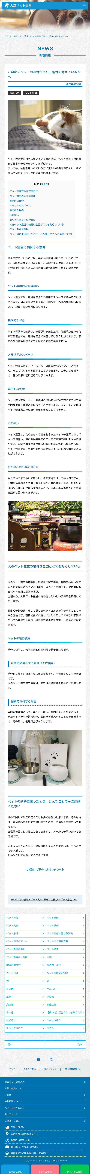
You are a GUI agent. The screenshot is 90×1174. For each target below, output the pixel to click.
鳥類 (8, 997)
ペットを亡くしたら (14, 1108)
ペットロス (12, 973)
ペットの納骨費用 (18, 229)
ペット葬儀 (12, 918)
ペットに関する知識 (57, 973)
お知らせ (11, 1020)
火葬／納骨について (14, 1088)
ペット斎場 (12, 933)
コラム (50, 1028)
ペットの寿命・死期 (17, 957)
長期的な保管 (16, 201)
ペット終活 (53, 949)
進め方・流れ (54, 965)
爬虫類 (9, 1004)
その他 (9, 1012)
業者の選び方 (13, 965)
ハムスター (53, 989)
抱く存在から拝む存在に (22, 220)
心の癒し (14, 215)
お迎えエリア (11, 1114)
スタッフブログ (14, 1028)
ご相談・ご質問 (12, 1121)
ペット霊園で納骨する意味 (23, 191)
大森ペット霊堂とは (14, 1082)
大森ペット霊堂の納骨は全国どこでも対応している (36, 224)
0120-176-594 (17, 1127)
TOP (6, 36)
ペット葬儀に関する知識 (60, 933)
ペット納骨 (53, 925)
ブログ (12, 1069)
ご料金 (8, 1095)
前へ (10, 1044)
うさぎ (9, 989)
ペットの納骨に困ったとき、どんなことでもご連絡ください (41, 234)
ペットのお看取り (15, 949)
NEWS (15, 36)
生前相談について (13, 1101)
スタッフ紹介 (54, 1020)
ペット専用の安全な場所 (22, 196)
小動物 (50, 997)
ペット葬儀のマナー (17, 941)
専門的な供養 (16, 210)
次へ (79, 1044)
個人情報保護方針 (73, 1069)
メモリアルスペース (20, 205)
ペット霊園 (53, 918)
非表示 (44, 184)
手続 (49, 957)
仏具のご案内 (29, 1069)
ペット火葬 (12, 925)
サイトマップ (50, 1069)
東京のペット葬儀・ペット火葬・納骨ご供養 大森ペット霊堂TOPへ (44, 899)
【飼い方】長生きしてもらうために (64, 1014)
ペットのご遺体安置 (57, 941)
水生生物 (51, 1004)
